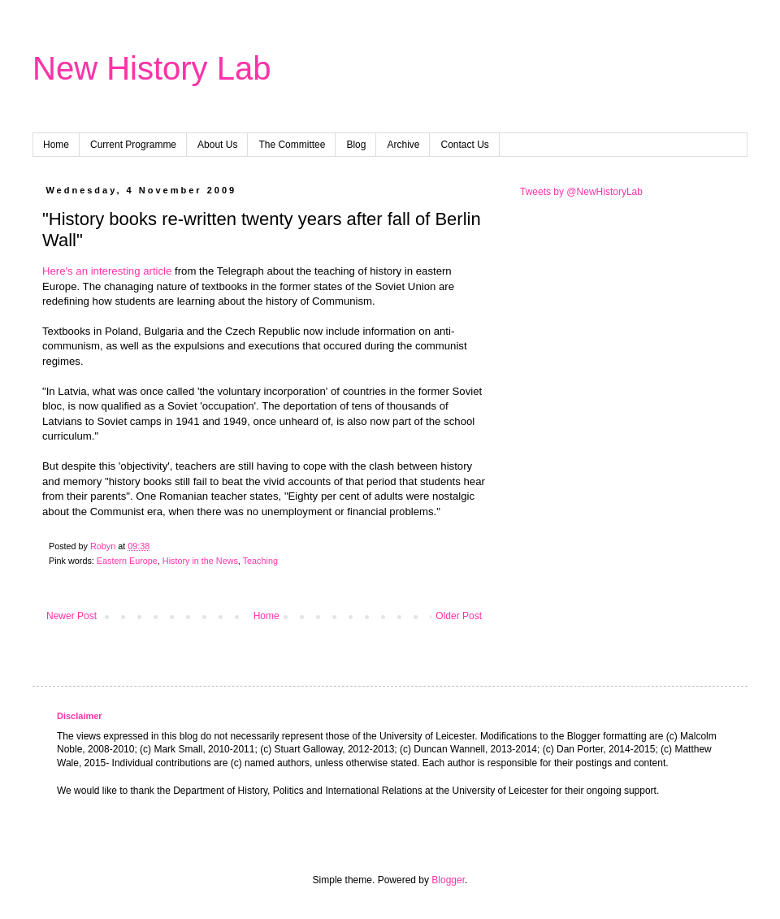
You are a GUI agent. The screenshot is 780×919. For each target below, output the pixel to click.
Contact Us (464, 144)
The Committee (291, 144)
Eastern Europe (127, 561)
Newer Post (71, 616)
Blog (356, 144)
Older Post (459, 616)
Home (56, 144)
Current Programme (133, 144)
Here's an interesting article (106, 271)
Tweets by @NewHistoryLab (581, 191)
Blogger (448, 880)
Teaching (260, 561)
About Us (217, 144)
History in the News (200, 561)
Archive (403, 144)
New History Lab (151, 68)
